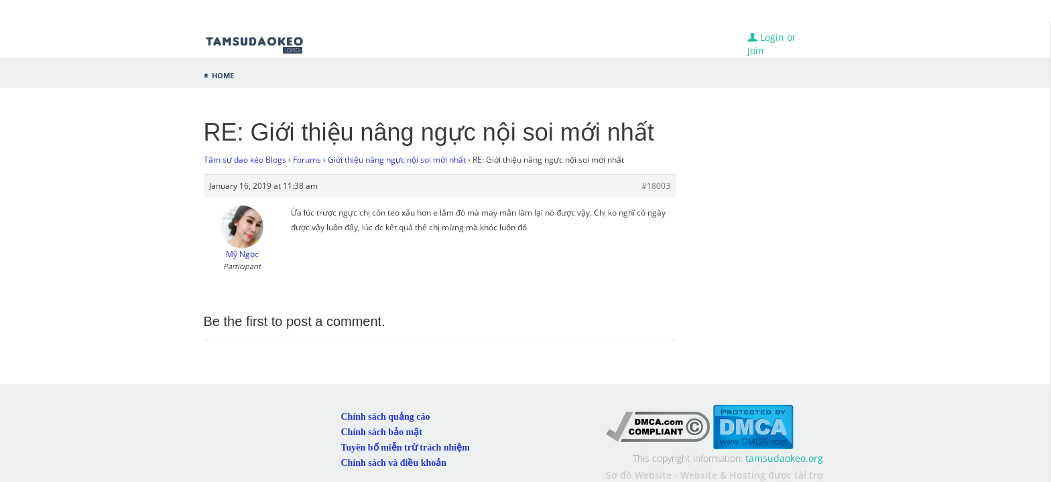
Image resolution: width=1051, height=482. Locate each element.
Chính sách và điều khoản (394, 437)
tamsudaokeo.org (784, 432)
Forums (307, 159)
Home (223, 74)
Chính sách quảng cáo (385, 391)
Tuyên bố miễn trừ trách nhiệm (405, 422)
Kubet (809, 466)
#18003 (655, 185)
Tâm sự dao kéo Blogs (245, 159)
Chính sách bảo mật (381, 407)
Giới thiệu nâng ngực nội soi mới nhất (397, 159)
